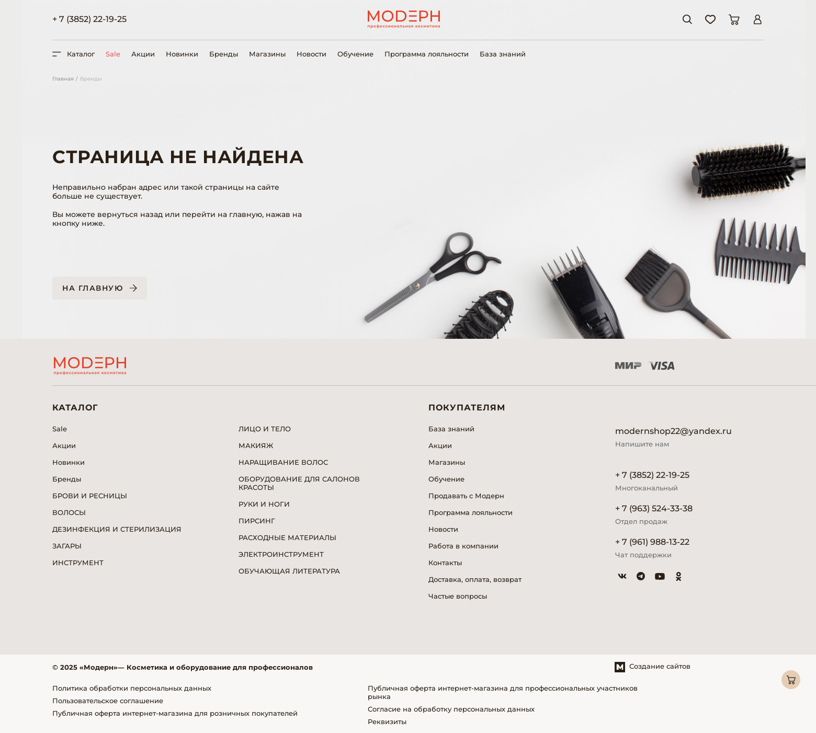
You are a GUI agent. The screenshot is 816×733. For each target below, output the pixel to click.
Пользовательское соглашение (107, 700)
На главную (92, 288)
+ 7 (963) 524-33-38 (654, 508)
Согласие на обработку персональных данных (451, 709)
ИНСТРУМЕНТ (78, 562)
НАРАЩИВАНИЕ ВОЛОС (283, 462)
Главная (63, 78)
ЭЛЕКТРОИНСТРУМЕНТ (281, 554)
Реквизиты (387, 721)
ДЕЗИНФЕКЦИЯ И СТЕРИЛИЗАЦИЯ (117, 529)
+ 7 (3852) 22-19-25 (89, 19)
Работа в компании (463, 546)
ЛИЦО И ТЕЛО (265, 429)
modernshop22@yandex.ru (673, 431)
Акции (143, 54)
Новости (311, 54)
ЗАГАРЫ (67, 546)
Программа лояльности (426, 54)
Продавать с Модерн (466, 495)
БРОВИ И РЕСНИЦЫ (89, 495)
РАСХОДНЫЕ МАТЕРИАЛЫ (287, 537)
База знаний (503, 54)
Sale (113, 54)
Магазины (267, 54)
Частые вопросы (457, 596)
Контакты (445, 562)
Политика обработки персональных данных (131, 688)
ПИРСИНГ (257, 521)
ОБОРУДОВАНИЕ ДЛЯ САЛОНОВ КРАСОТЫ (299, 483)
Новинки (182, 54)
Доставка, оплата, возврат (475, 579)
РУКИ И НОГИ (264, 504)
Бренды (223, 54)
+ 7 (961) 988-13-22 (652, 542)
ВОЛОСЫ (69, 512)
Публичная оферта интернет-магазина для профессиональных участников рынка (503, 692)
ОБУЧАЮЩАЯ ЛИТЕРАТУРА (289, 571)
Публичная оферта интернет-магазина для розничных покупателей (175, 713)
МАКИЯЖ (256, 445)
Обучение (355, 54)
